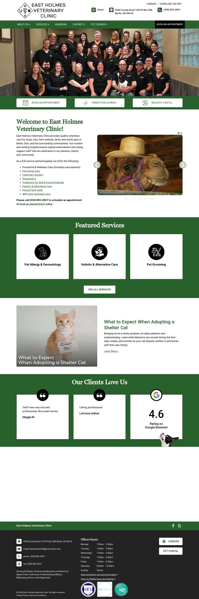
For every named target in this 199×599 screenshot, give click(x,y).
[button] (179, 133)
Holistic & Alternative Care (37, 186)
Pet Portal (170, 551)
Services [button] (42, 24)
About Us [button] (23, 24)
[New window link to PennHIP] (105, 589)
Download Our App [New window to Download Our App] (170, 4)
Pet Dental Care (31, 171)
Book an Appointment (170, 24)
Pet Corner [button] (99, 24)
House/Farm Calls (32, 190)
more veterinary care (38, 193)
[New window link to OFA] (89, 589)
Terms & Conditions (37, 595)
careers (170, 541)
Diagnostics (29, 178)
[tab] (125, 198)
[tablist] (140, 198)
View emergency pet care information (99, 574)
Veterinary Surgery (32, 174)
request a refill (158, 102)
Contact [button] (79, 24)
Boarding (61, 24)
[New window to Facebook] (173, 526)
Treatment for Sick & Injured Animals (43, 182)
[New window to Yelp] (179, 526)
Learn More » (111, 351)
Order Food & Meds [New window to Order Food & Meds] (99, 102)
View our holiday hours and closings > (98, 579)
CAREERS (151, 4)
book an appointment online (36, 203)
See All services (99, 289)
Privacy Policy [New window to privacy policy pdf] (22, 595)
